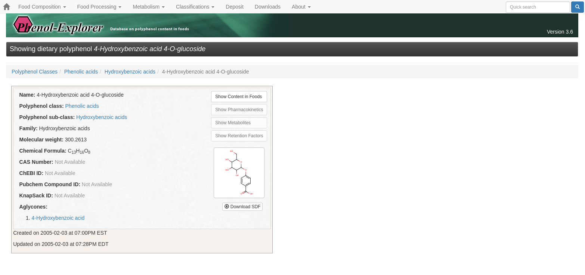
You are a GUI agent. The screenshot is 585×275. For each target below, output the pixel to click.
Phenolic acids (81, 72)
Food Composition (42, 7)
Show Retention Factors (239, 135)
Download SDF (242, 206)
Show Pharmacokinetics (239, 109)
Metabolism (148, 7)
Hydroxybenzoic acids (130, 72)
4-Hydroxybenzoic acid (58, 218)
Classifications (195, 7)
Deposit (234, 7)
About (301, 7)
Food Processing (99, 7)
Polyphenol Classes (35, 72)
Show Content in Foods (238, 96)
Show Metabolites (233, 122)
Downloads (268, 7)
